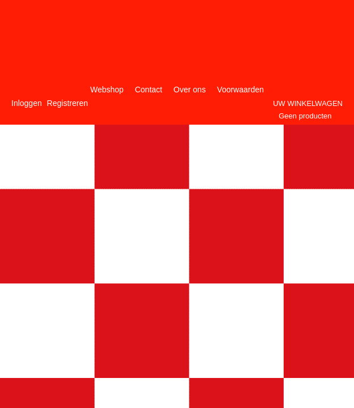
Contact (148, 89)
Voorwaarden (240, 89)
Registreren (67, 103)
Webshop (107, 89)
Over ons (190, 89)
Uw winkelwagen (308, 103)
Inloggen (26, 103)
